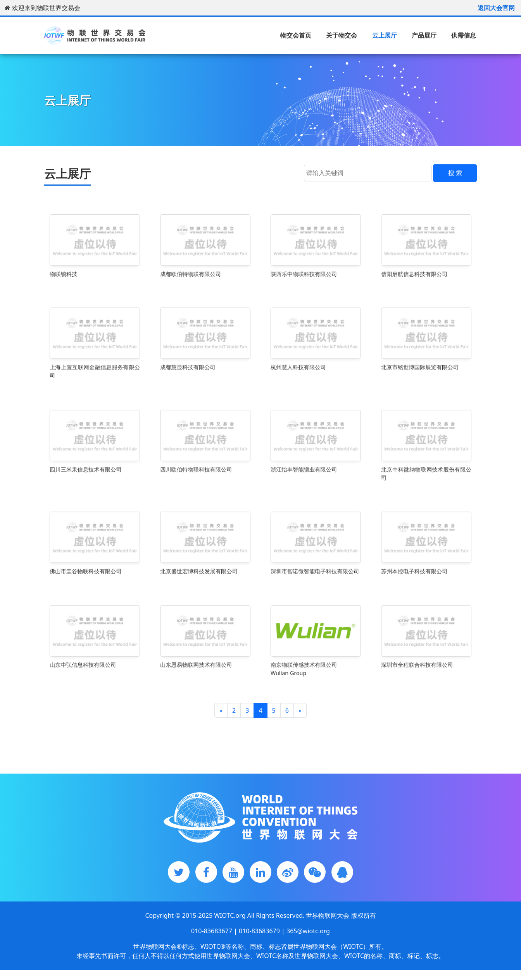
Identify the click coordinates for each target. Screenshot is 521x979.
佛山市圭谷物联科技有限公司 (89, 561)
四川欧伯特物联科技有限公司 (199, 461)
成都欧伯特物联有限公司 (196, 264)
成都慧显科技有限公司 (194, 359)
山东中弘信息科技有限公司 (87, 656)
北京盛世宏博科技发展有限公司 (201, 561)
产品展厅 (424, 35)
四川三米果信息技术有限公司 (89, 461)
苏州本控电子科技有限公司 (419, 561)
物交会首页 (295, 35)
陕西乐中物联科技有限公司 (308, 264)
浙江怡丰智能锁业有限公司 (308, 461)
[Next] (300, 710)
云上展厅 (384, 35)
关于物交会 (341, 35)
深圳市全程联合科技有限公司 (420, 656)
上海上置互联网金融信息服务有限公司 (95, 362)
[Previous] (221, 710)
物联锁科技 (75, 264)
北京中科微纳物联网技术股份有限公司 (426, 464)
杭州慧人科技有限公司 (305, 359)
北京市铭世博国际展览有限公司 (422, 359)
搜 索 (455, 173)
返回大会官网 (496, 7)
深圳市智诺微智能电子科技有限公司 (315, 561)
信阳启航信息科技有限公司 (419, 264)
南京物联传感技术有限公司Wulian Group (308, 659)
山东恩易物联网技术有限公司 (199, 656)
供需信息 (463, 35)
